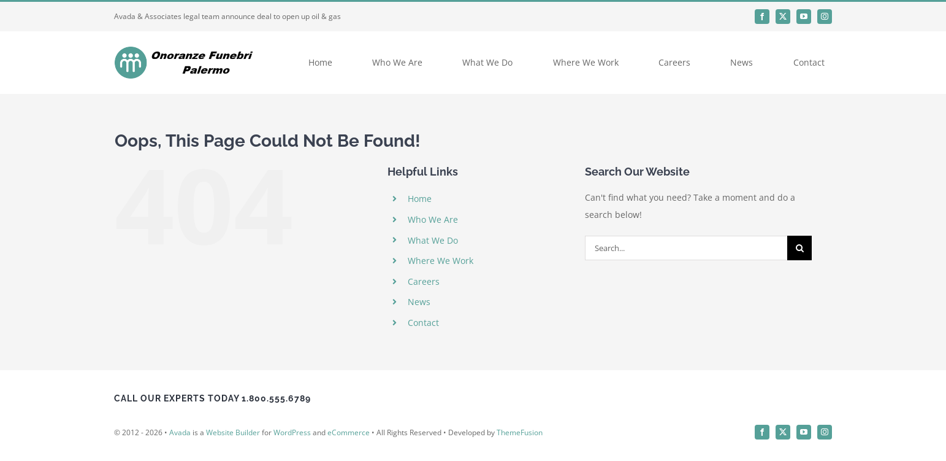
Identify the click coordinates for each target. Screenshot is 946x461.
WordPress (292, 432)
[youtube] (803, 16)
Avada (180, 432)
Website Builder (233, 432)
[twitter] (783, 16)
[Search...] (686, 248)
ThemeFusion (520, 432)
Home (420, 198)
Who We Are (433, 219)
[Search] (799, 248)
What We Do (433, 240)
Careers (424, 281)
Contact (423, 322)
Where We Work (440, 260)
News (419, 302)
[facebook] (762, 16)
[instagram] (824, 16)
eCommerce (348, 432)
